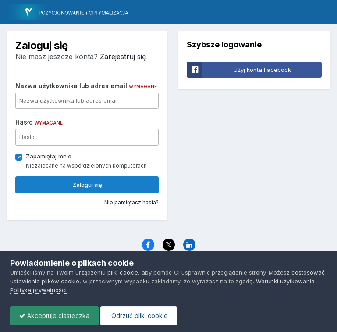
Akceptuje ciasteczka (54, 315)
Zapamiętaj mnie (48, 156)
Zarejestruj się (123, 56)
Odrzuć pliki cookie (139, 315)
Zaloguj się (87, 184)
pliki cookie (122, 272)
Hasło (39, 122)
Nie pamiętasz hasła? (131, 202)
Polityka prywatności (38, 289)
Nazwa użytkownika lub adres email (86, 85)
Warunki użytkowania (285, 281)
